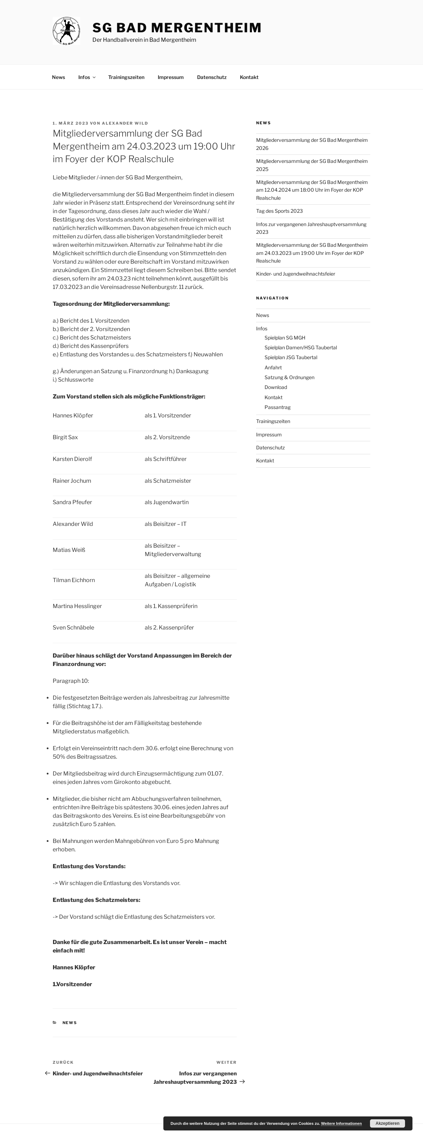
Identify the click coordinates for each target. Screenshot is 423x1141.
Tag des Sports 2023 (279, 211)
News (58, 77)
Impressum (171, 77)
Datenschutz (212, 77)
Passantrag (278, 407)
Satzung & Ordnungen (289, 377)
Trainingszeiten (126, 77)
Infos (87, 77)
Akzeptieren (387, 1123)
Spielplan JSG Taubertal (291, 357)
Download (276, 387)
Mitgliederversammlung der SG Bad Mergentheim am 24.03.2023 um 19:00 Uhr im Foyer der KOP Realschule (312, 253)
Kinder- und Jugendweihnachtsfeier (295, 274)
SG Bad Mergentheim (177, 27)
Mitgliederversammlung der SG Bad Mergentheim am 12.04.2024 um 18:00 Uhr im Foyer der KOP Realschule (312, 190)
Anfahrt (273, 367)
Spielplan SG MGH (285, 338)
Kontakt (249, 77)
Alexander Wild (125, 123)
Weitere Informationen (341, 1123)
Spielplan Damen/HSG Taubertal (301, 347)
